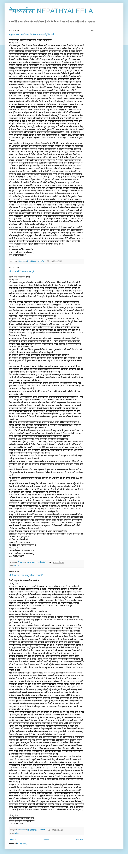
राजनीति (16, 565)
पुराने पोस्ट (79, 839)
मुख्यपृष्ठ (46, 839)
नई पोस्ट (13, 839)
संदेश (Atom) (22, 843)
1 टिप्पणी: (41, 261)
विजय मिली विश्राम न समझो (21, 271)
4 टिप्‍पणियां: (43, 562)
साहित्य (16, 833)
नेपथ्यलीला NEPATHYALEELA (51, 11)
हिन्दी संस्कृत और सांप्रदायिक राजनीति (26, 575)
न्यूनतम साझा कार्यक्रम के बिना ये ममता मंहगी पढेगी (31, 34)
